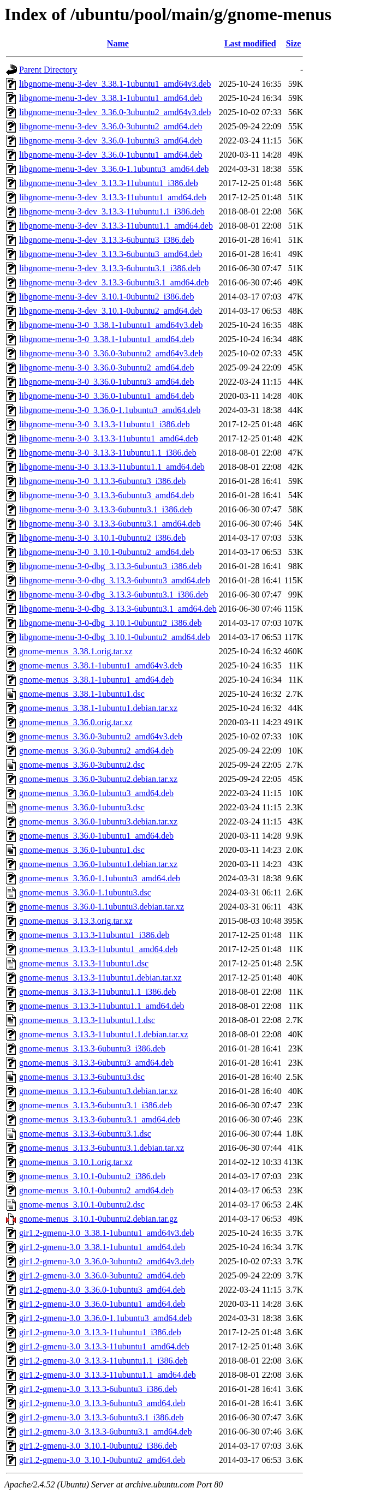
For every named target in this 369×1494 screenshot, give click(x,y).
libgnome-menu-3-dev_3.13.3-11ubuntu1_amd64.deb (112, 197)
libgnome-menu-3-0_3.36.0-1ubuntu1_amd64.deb (106, 396)
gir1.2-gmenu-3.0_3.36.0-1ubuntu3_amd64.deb (102, 1289)
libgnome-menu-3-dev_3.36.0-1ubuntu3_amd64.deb (111, 140)
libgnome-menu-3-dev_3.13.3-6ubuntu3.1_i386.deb (109, 268)
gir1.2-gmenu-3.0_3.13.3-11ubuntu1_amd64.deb (104, 1346)
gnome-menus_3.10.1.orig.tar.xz (76, 1162)
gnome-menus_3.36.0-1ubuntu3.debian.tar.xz (98, 821)
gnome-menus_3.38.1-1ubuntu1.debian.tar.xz (98, 708)
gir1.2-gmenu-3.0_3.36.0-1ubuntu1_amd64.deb (102, 1303)
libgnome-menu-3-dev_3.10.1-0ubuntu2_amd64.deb (111, 310)
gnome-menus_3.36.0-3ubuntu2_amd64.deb (96, 750)
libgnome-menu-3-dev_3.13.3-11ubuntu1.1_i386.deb (112, 211)
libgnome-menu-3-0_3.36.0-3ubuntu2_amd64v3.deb (111, 353)
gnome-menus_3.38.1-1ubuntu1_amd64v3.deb (100, 665)
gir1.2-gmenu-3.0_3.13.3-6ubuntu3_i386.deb (98, 1389)
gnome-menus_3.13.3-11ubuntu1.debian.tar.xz (100, 977)
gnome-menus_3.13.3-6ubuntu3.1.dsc (85, 1133)
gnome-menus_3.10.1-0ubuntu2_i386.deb (92, 1176)
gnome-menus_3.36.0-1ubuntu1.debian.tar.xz (98, 864)
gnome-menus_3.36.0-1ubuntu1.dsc (82, 849)
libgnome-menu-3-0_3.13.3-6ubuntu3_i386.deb (102, 481)
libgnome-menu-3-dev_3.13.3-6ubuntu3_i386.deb (106, 239)
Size (293, 43)
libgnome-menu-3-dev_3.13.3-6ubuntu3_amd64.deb (111, 254)
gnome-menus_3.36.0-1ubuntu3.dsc (82, 807)
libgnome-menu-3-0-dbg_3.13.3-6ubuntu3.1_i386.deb (114, 594)
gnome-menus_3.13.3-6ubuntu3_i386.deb (92, 1048)
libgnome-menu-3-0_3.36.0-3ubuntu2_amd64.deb (106, 367)
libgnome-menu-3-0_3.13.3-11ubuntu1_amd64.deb (108, 438)
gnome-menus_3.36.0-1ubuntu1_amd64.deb (96, 835)
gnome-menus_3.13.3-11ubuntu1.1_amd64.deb (101, 1006)
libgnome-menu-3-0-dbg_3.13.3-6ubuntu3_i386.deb (110, 566)
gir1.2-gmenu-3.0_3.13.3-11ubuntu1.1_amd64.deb (107, 1374)
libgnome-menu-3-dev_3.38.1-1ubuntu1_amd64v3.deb (115, 83)
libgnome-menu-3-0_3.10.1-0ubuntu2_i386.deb (102, 537)
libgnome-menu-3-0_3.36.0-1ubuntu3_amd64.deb (106, 381)
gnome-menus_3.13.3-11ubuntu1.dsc (83, 963)
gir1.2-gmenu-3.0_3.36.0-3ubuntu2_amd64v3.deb (106, 1261)
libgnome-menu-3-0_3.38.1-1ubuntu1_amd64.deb (106, 339)
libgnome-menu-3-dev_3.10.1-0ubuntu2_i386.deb (106, 296)
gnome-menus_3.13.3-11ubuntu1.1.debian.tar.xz (103, 1034)
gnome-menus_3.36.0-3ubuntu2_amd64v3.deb (100, 736)
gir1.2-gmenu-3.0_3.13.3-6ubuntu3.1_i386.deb (101, 1417)
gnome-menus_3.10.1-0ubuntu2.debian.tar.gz (98, 1218)
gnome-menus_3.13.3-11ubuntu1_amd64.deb (98, 949)
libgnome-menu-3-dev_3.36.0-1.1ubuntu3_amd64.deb (114, 169)
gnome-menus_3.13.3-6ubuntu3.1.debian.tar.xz (101, 1147)
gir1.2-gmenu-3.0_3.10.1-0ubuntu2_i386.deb (98, 1445)
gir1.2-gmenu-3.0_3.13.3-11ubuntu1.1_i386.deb (103, 1360)
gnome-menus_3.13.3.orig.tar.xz (76, 920)
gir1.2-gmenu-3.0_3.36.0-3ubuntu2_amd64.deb (102, 1275)
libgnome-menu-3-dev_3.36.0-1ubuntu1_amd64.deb (111, 154)
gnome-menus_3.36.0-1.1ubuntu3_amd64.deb (99, 878)
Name (118, 43)
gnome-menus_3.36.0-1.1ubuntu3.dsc (85, 892)
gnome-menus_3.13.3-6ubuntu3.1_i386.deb (95, 1105)
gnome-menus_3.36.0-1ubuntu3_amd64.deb (96, 793)
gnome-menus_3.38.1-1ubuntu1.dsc (82, 693)
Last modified (250, 43)
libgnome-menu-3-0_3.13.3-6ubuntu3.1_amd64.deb (109, 523)
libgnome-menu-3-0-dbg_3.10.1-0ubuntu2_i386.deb (110, 623)
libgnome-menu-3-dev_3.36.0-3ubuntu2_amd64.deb (111, 126)
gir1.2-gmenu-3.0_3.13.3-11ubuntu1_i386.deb (100, 1332)
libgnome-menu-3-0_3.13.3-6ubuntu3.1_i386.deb (105, 509)
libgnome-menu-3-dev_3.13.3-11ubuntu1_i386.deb (108, 183)
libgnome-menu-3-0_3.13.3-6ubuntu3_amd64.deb (106, 495)
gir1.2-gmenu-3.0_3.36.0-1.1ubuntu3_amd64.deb (105, 1318)
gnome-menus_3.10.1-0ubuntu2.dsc (82, 1204)
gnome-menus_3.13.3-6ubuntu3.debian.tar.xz (98, 1091)
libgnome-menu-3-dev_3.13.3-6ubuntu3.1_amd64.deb (114, 282)
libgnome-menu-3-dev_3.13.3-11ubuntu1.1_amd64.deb (116, 225)
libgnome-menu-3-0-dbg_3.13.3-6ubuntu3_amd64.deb (114, 580)
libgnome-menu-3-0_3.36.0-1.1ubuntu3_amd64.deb (109, 410)
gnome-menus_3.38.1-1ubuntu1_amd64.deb (96, 679)
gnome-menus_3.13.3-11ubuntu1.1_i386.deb (97, 991)
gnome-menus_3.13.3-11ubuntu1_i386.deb (94, 935)
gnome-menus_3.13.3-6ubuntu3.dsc (82, 1076)
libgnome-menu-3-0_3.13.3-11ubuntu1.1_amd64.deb (112, 466)
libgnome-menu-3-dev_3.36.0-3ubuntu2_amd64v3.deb (115, 112)
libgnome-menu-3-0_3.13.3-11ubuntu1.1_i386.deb (108, 452)
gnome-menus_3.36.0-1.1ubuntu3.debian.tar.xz (101, 906)
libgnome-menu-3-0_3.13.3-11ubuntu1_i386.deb (104, 424)
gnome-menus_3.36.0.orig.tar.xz (76, 722)
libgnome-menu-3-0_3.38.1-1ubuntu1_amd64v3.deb (111, 325)
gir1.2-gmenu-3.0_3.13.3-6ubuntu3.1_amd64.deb (105, 1431)
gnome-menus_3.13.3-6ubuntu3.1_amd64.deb (99, 1119)
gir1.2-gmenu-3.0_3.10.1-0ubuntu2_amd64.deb (102, 1460)
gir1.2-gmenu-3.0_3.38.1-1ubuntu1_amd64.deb (102, 1247)
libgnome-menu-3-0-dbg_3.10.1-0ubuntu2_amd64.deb (114, 637)
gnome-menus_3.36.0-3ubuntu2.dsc (82, 764)
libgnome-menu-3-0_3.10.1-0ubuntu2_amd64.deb (106, 552)
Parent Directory (48, 69)
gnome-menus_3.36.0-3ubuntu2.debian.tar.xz (98, 779)
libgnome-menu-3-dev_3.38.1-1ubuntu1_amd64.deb (111, 98)
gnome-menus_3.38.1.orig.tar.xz (76, 651)
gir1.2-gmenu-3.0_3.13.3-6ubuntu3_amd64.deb (102, 1403)
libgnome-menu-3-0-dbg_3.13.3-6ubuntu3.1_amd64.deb (118, 608)
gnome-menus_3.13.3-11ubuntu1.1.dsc (87, 1020)
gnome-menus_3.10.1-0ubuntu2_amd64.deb (96, 1190)
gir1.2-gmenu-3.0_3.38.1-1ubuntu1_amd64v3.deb (106, 1233)
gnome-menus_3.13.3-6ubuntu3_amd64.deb (96, 1062)
